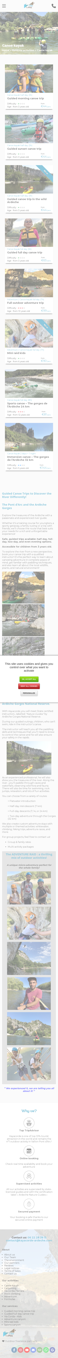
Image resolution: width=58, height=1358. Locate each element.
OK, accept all (29, 679)
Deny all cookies (29, 686)
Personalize (29, 693)
